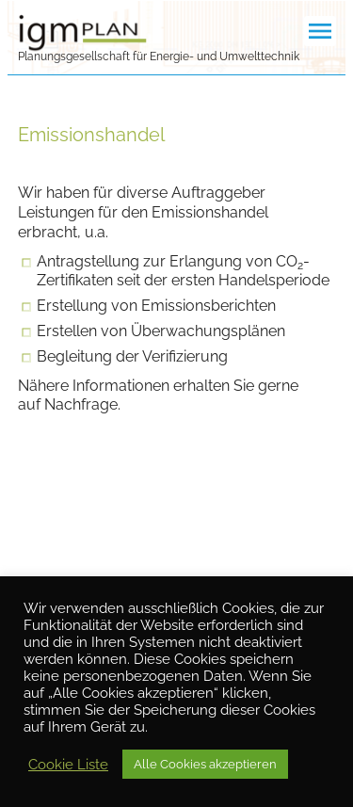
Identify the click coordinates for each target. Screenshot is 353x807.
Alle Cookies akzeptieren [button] (205, 764)
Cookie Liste (68, 764)
